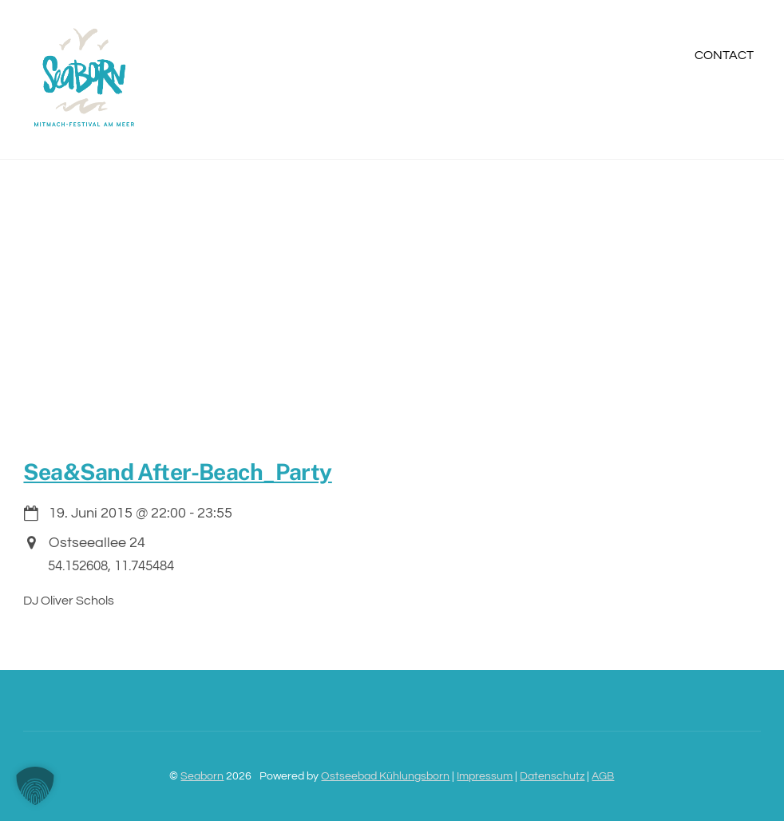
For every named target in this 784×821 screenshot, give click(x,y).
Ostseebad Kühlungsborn (385, 776)
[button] (35, 786)
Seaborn (202, 776)
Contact (724, 55)
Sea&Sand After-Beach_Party (177, 471)
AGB (603, 776)
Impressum (485, 776)
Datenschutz (552, 776)
